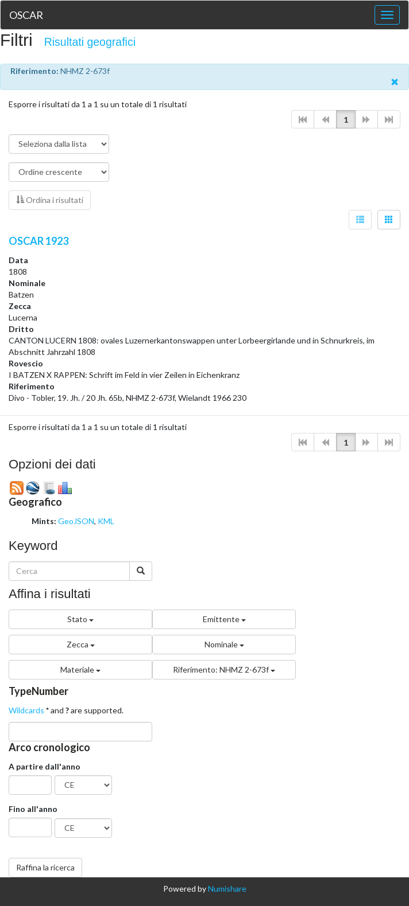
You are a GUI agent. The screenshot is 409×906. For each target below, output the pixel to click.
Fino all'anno (33, 809)
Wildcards (26, 710)
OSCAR (26, 15)
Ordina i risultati (49, 200)
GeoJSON (76, 521)
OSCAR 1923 (38, 241)
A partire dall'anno (44, 766)
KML (106, 521)
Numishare (227, 888)
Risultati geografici (90, 42)
